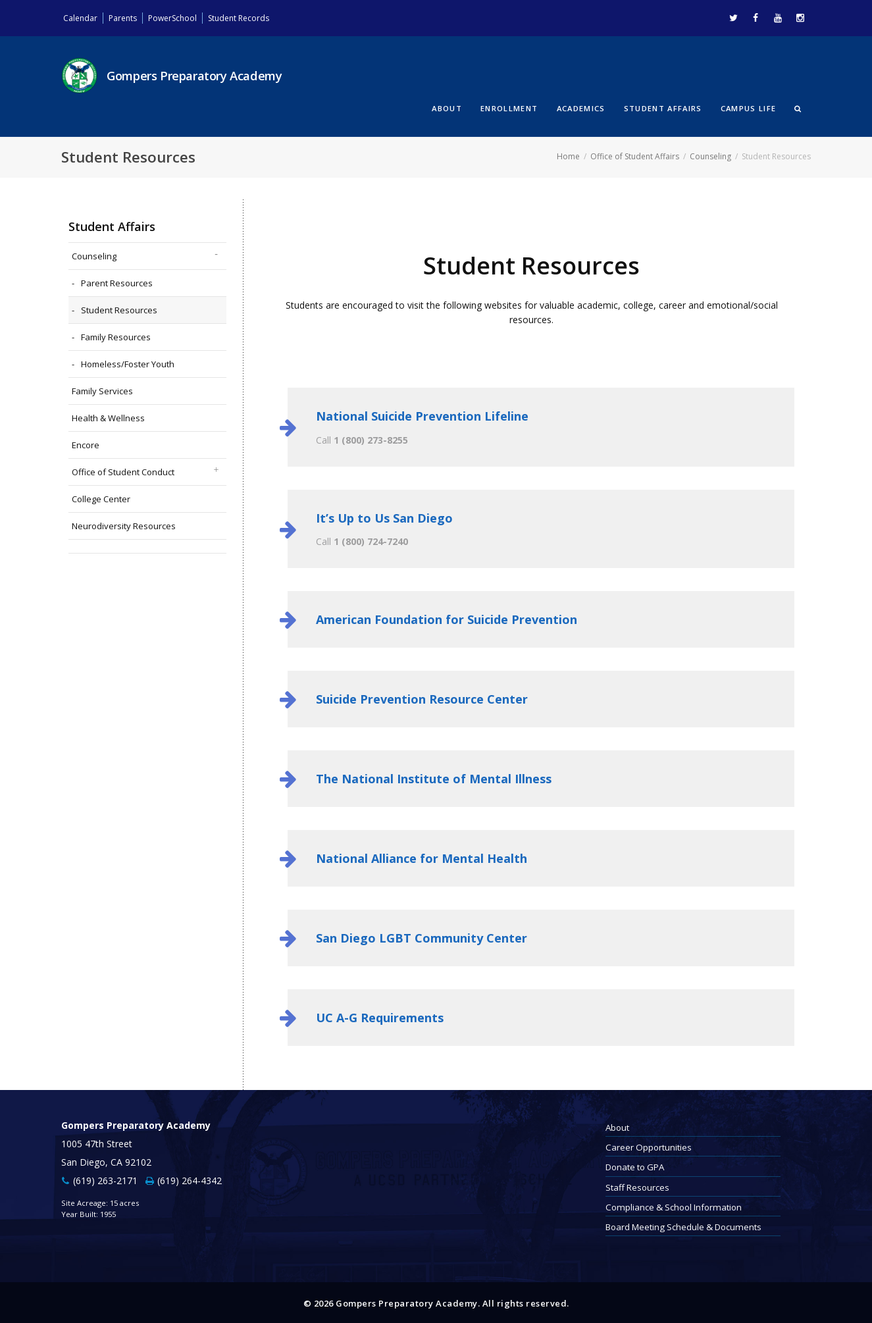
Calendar (82, 17)
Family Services (102, 389)
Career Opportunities (648, 1146)
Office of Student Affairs (634, 155)
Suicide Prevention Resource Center (422, 698)
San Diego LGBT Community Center (421, 937)
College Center (101, 497)
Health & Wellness (108, 416)
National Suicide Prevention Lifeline (422, 414)
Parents (128, 17)
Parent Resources (117, 281)
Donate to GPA (634, 1166)
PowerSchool (184, 17)
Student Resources (119, 308)
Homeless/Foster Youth (127, 362)
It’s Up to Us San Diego (384, 516)
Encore (85, 443)
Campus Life (749, 108)
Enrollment (509, 108)
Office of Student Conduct (123, 470)
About (447, 108)
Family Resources (116, 335)
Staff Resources (637, 1185)
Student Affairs (663, 108)
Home (568, 155)
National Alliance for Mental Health (421, 857)
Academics (581, 108)
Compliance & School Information (673, 1205)
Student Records (259, 17)
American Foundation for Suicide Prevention (446, 618)
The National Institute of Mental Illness (433, 777)
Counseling (710, 155)
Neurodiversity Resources (124, 524)
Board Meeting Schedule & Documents (683, 1226)
